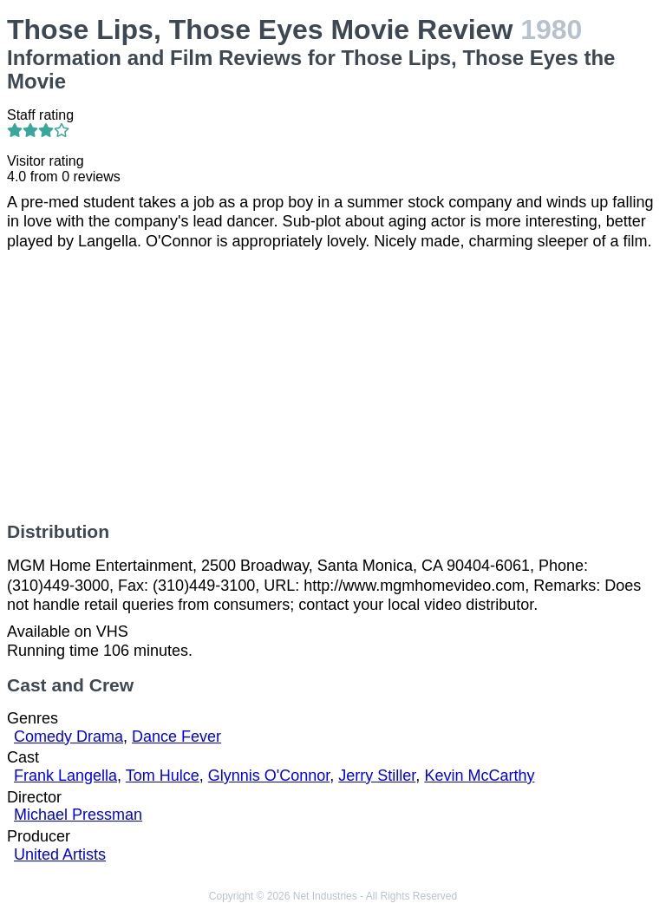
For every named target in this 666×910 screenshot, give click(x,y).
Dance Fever (176, 736)
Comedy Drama (68, 736)
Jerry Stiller (376, 775)
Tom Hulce (162, 775)
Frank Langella (65, 775)
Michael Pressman (78, 814)
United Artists (60, 854)
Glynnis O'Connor (269, 775)
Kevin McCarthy (479, 775)
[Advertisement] (333, 386)
